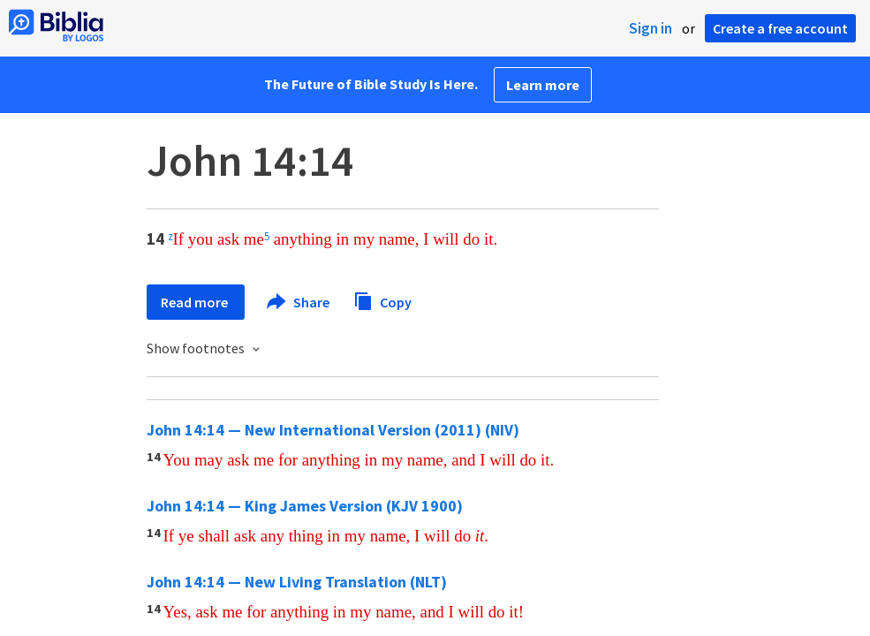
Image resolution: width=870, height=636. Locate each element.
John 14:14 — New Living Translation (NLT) (297, 582)
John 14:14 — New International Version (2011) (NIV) (333, 430)
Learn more (542, 85)
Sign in (650, 28)
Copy (382, 300)
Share (299, 302)
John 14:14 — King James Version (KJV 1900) (305, 506)
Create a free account (780, 28)
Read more (196, 302)
